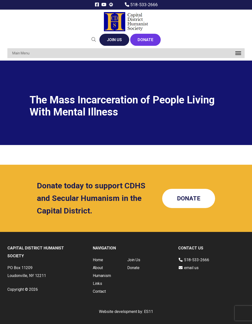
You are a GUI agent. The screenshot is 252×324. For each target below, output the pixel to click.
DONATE (145, 39)
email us (191, 267)
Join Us (133, 260)
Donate (133, 267)
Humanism (102, 275)
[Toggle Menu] (238, 53)
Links (97, 283)
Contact (99, 291)
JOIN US (114, 39)
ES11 (148, 311)
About (98, 267)
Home (98, 260)
